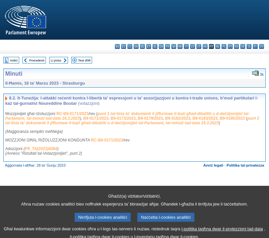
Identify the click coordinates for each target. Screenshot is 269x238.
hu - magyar (205, 46)
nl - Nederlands (217, 46)
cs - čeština (129, 46)
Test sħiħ (84, 60)
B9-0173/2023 (123, 118)
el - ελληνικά (154, 46)
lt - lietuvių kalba (198, 46)
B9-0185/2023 (232, 118)
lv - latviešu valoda (192, 46)
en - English (161, 46)
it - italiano (186, 46)
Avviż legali (213, 165)
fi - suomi (255, 46)
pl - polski (223, 46)
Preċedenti (36, 60)
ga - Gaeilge (173, 46)
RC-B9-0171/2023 (72, 113)
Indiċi (13, 60)
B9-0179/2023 (150, 118)
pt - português (230, 46)
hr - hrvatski (180, 46)
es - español (123, 46)
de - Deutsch (142, 46)
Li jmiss (56, 60)
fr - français (167, 46)
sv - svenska (261, 46)
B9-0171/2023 (95, 118)
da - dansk (136, 46)
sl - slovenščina (249, 46)
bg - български (117, 46)
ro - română (236, 46)
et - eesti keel (148, 46)
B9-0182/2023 (177, 118)
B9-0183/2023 (205, 118)
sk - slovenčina (242, 46)
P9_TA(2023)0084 (41, 148)
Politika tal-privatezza (245, 165)
